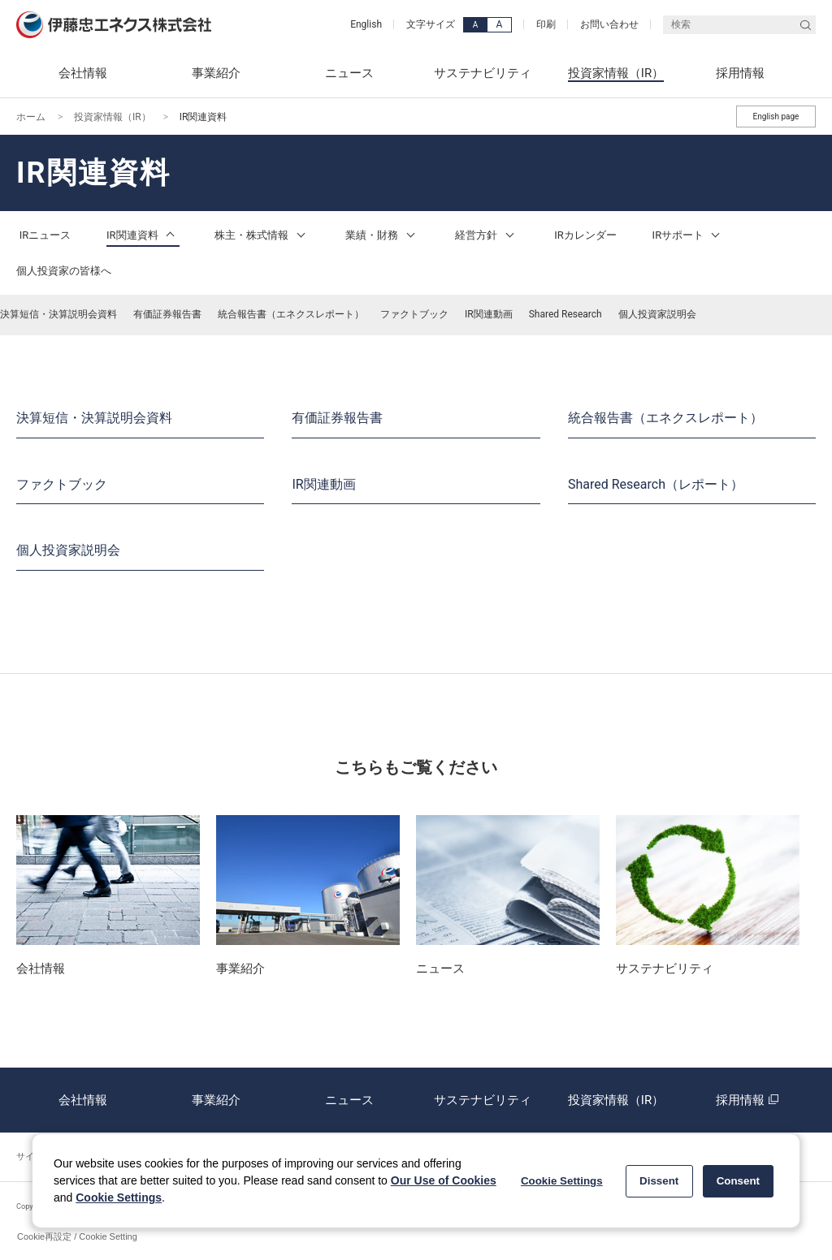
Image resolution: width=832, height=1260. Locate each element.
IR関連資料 (143, 235)
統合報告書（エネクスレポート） (291, 314)
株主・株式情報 (262, 235)
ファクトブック (414, 314)
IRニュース (46, 235)
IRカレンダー (585, 235)
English (366, 24)
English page (776, 116)
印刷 (546, 24)
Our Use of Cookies (443, 1180)
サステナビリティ (482, 1100)
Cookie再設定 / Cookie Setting (77, 1236)
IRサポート (689, 235)
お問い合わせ (609, 24)
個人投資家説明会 (657, 314)
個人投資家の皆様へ (63, 271)
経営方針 (486, 235)
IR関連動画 (489, 314)
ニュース (349, 1100)
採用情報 (749, 1100)
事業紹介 (216, 1100)
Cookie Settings (119, 1197)
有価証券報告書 (167, 314)
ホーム (31, 117)
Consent (738, 1181)
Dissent (658, 1181)
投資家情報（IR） (112, 117)
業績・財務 (382, 235)
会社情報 (82, 1100)
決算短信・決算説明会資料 (58, 314)
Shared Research (565, 314)
